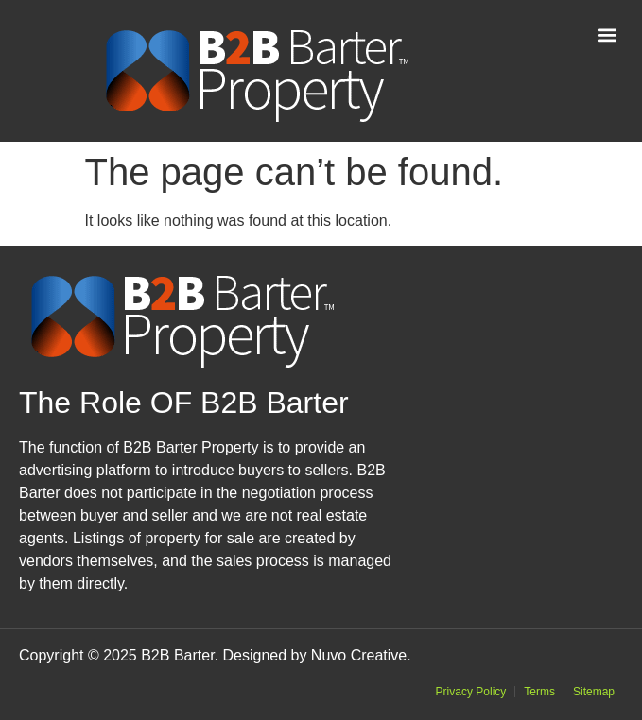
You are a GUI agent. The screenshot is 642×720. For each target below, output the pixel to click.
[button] (607, 34)
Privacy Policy (471, 691)
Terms (539, 691)
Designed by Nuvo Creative (314, 655)
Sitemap (594, 691)
